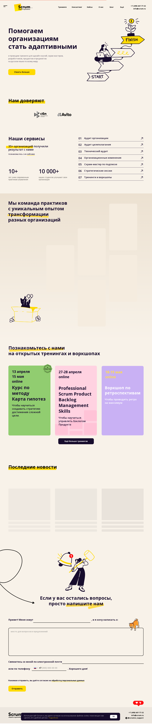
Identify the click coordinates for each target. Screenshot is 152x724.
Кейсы (90, 7)
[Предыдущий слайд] (4, 114)
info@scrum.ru (139, 9)
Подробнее (53, 718)
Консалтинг (77, 7)
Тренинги (62, 7)
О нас (101, 7)
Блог (112, 7)
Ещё (122, 7)
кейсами (31, 154)
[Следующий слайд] (147, 114)
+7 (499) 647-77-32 (138, 6)
